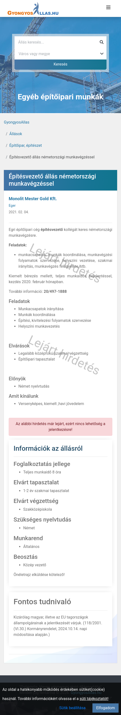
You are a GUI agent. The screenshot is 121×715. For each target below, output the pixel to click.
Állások (15, 134)
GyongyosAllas (16, 122)
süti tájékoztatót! (94, 698)
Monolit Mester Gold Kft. (33, 198)
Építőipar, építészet (25, 145)
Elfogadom (105, 708)
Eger (12, 206)
